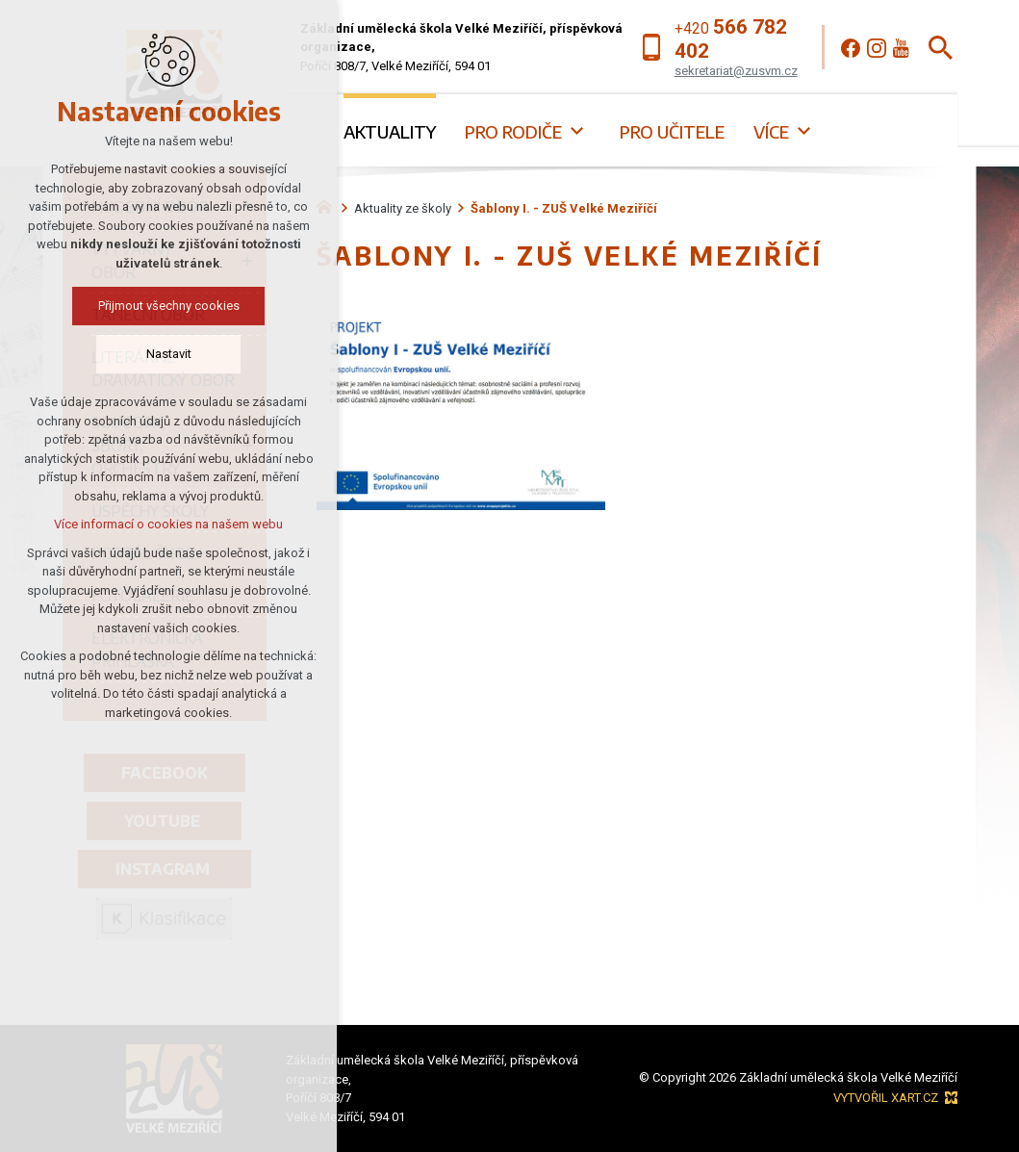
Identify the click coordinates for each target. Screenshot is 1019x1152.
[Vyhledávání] (941, 48)
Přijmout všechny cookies (147, 305)
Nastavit (147, 353)
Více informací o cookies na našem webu (147, 524)
